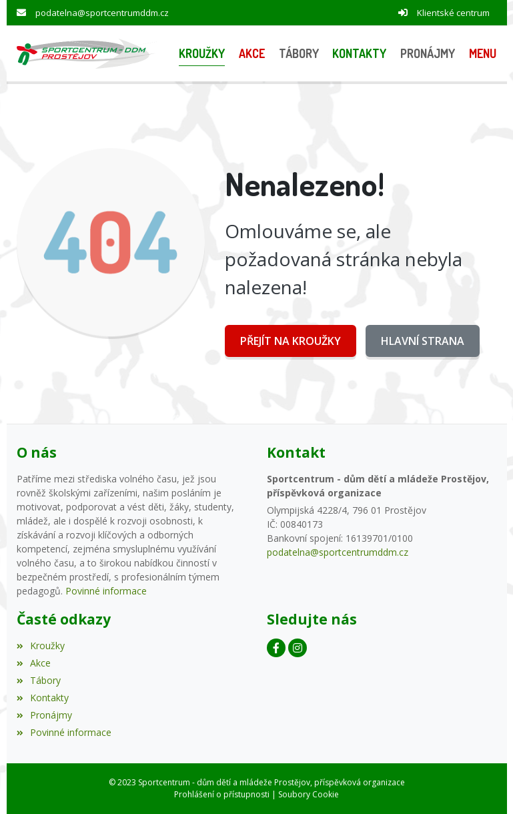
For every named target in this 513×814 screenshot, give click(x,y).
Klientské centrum (453, 13)
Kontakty (43, 697)
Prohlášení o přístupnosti (222, 794)
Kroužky (41, 645)
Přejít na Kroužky (290, 341)
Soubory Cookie (308, 794)
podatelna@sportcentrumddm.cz (102, 13)
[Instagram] (297, 648)
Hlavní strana (422, 341)
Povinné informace (106, 590)
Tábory (39, 680)
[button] (482, 53)
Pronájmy (44, 715)
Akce (34, 663)
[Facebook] (276, 648)
